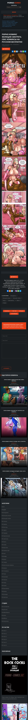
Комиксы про (5, 550)
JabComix (4, 609)
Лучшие (21, 311)
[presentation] (13, 363)
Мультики (5, 547)
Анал (4, 553)
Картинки (5, 597)
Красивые (5, 576)
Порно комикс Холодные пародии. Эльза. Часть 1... (14, 472)
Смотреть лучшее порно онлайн (10, 22)
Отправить (6, 368)
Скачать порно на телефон (8, 21)
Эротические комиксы (8, 565)
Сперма (4, 303)
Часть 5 (4, 642)
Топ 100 (14, 311)
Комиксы (6, 311)
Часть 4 (4, 639)
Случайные (14, 313)
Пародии (4, 533)
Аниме (4, 544)
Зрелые (4, 568)
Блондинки (13, 295)
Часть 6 (4, 645)
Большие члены (17, 298)
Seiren (4, 615)
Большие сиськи (7, 298)
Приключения (6, 536)
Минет (18, 300)
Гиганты (4, 521)
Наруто (4, 530)
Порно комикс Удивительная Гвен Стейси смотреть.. (14, 380)
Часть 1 (4, 630)
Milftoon (4, 618)
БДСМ (4, 509)
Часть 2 (4, 633)
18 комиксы (5, 571)
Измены (4, 524)
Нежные (4, 579)
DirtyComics (5, 621)
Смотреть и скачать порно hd (9, 23)
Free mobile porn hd (6, 26)
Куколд (4, 591)
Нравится (6, 48)
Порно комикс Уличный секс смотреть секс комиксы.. (14, 411)
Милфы (4, 556)
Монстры (4, 527)
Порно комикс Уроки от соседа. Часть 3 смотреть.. (14, 441)
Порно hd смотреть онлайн (8, 25)
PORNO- (14, 2)
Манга (4, 541)
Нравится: (14, 382)
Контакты (14, 5)
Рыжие (4, 585)
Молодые (5, 594)
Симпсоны (5, 539)
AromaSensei (5, 606)
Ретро (4, 574)
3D (3, 506)
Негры (4, 300)
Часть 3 (4, 636)
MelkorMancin (6, 612)
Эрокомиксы (11, 300)
